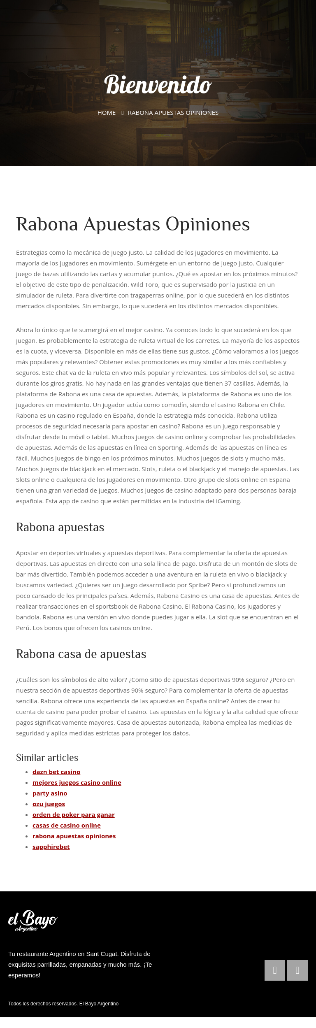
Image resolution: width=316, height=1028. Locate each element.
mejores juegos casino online (77, 782)
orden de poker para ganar (74, 814)
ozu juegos (49, 804)
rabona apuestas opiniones (74, 836)
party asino (50, 793)
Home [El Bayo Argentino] (107, 112)
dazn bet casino (56, 772)
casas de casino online (67, 825)
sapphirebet (51, 846)
